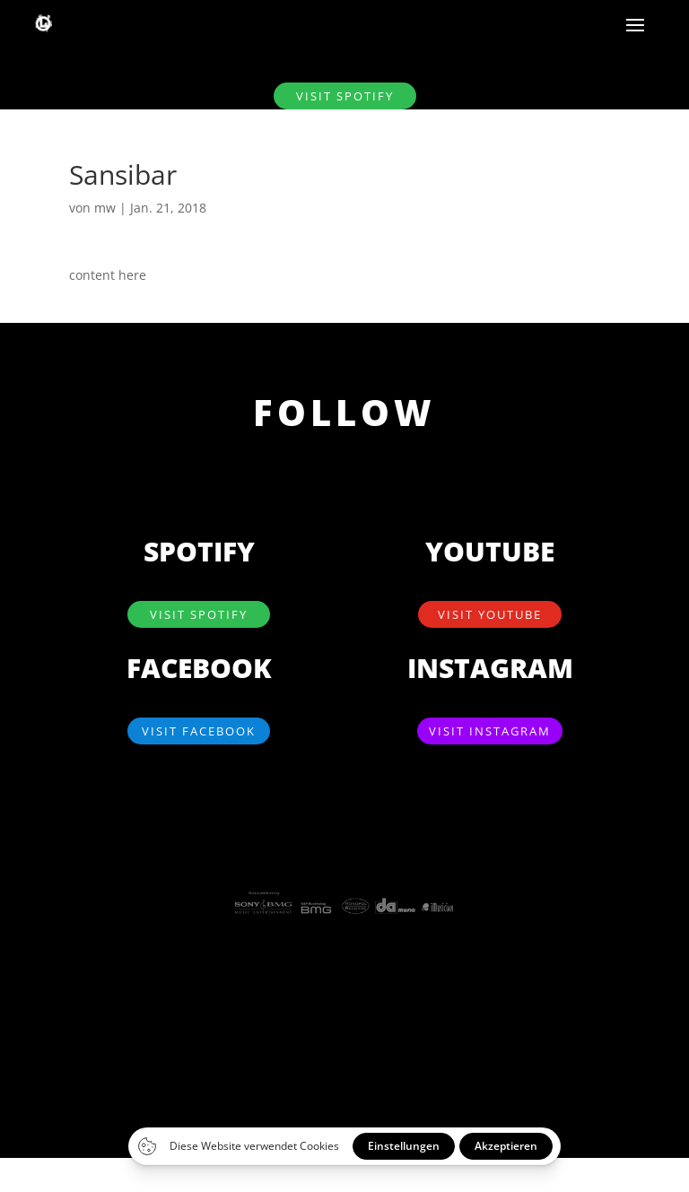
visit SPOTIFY (345, 96)
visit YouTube (490, 614)
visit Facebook (199, 731)
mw (105, 207)
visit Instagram (490, 731)
